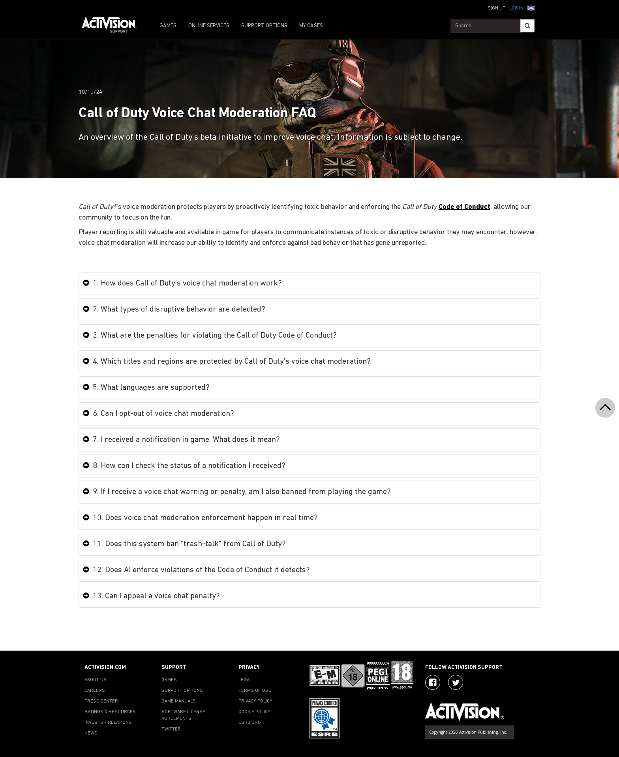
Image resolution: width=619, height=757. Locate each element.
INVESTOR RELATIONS (108, 722)
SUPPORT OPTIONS (264, 26)
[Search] (527, 25)
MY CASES (311, 26)
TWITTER (171, 729)
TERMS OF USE (254, 690)
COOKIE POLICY (254, 712)
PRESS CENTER (101, 701)
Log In (516, 8)
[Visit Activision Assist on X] (455, 682)
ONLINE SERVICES (208, 26)
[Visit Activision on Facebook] (432, 682)
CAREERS (94, 690)
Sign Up (496, 8)
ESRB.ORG (249, 722)
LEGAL (245, 680)
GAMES (167, 26)
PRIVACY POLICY (255, 701)
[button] (531, 7)
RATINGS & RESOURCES (110, 712)
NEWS (91, 733)
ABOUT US (95, 680)
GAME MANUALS (178, 701)
